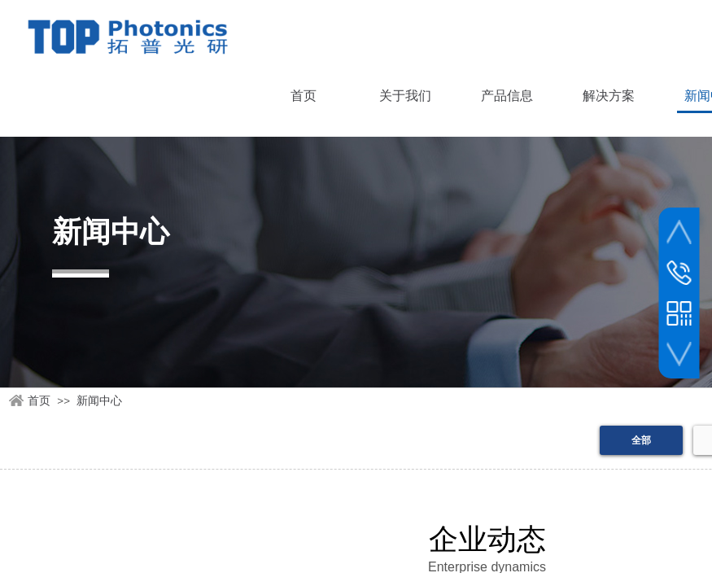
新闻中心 (99, 401)
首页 (39, 401)
